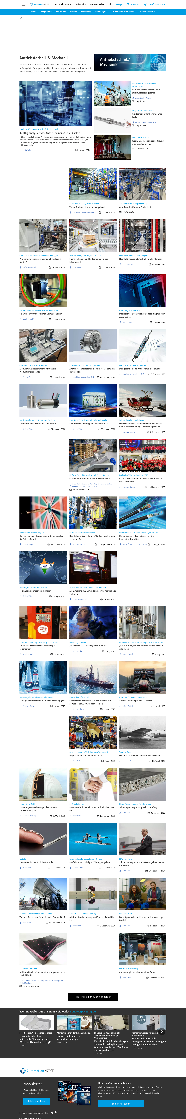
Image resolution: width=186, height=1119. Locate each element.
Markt (33, 11)
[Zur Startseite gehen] (39, 4)
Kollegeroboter (46, 11)
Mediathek (79, 4)
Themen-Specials (146, 11)
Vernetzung (86, 11)
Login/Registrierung (156, 4)
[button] (161, 1031)
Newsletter (136, 4)
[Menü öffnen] (24, 4)
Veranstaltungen (62, 4)
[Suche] (110, 4)
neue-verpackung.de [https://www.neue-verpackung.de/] (83, 1011)
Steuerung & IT (101, 11)
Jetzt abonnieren (37, 1101)
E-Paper (119, 4)
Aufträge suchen (97, 4)
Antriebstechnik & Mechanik (123, 11)
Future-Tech (61, 11)
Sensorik (73, 11)
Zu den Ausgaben (121, 1103)
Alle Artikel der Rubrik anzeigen (93, 996)
